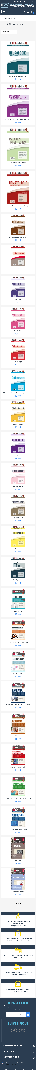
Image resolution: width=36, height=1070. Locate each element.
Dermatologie (18, 486)
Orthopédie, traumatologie (18, 829)
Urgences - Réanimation (18, 767)
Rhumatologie (18, 673)
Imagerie (18, 860)
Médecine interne (18, 892)
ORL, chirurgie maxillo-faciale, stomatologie (18, 393)
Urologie (18, 455)
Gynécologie (18, 330)
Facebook (14, 1030)
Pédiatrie (18, 549)
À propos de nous (12, 1046)
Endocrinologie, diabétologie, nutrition (18, 798)
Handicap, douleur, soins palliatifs (18, 705)
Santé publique (18, 580)
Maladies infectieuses (18, 163)
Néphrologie (18, 299)
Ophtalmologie (18, 424)
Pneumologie (18, 611)
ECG (18, 268)
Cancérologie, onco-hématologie (18, 642)
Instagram (22, 1030)
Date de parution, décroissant (10, 32)
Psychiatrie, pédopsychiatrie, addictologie (18, 119)
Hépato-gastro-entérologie (18, 237)
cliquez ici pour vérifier (10, 1064)
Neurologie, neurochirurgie (18, 76)
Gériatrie (18, 736)
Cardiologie (18, 362)
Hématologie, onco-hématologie (18, 206)
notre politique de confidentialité (17, 1008)
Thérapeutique (18, 518)
